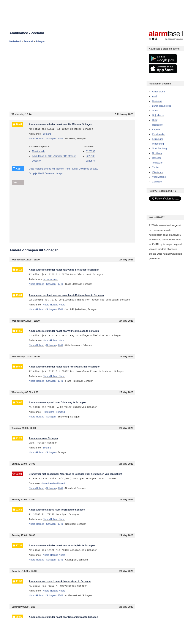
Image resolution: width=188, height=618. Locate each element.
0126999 (90, 151)
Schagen (40, 41)
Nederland (15, 41)
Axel (154, 96)
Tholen (155, 167)
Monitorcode (38, 151)
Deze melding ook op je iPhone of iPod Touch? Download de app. (63, 168)
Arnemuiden (158, 91)
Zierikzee (157, 181)
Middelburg (158, 143)
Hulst (154, 120)
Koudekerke (158, 134)
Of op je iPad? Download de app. (46, 173)
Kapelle (156, 129)
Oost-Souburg (159, 148)
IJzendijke (157, 124)
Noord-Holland (36, 138)
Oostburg (157, 153)
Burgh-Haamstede (161, 105)
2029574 (36, 160)
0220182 (90, 156)
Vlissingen (157, 172)
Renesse (156, 158)
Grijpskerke (158, 115)
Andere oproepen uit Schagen (34, 250)
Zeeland (28, 41)
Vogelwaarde (159, 177)
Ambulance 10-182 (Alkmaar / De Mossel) (54, 156)
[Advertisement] (72, 77)
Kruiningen (157, 139)
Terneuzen (157, 162)
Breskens (157, 101)
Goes (155, 110)
